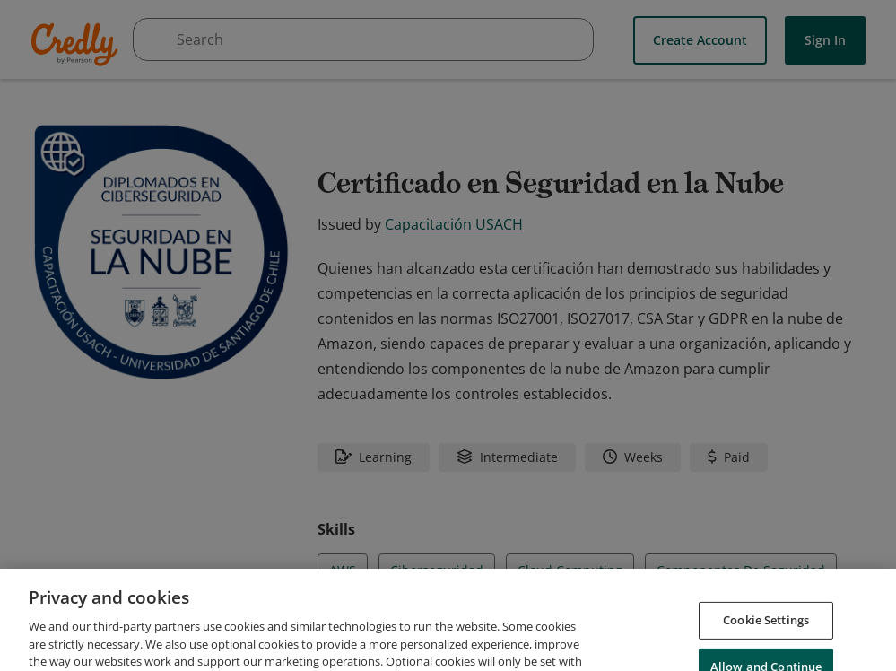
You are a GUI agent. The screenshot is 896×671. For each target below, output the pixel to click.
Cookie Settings (766, 651)
